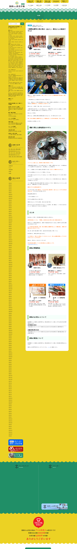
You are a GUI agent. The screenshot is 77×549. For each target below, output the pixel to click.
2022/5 (10, 275)
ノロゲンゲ (10, 54)
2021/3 (10, 301)
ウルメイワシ (14, 47)
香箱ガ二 (13, 80)
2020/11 (10, 309)
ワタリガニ (10, 82)
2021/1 (10, 305)
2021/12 (10, 284)
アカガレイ (10, 52)
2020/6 (10, 318)
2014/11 (10, 431)
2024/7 (10, 226)
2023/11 (10, 241)
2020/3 (10, 324)
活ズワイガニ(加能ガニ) (18, 79)
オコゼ (15, 58)
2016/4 (10, 411)
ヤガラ (17, 66)
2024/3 (10, 233)
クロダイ (20, 32)
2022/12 (10, 262)
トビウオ (20, 63)
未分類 (10, 171)
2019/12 (10, 330)
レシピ (10, 167)
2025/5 (10, 207)
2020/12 (10, 307)
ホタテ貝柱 (18, 87)
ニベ (15, 55)
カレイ (14, 31)
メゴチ (14, 66)
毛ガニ (20, 83)
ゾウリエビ (10, 127)
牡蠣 (9, 90)
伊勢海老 (14, 75)
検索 (22, 23)
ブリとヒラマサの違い (12, 116)
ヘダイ (20, 66)
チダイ (9, 113)
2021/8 (10, 292)
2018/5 (10, 365)
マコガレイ (19, 65)
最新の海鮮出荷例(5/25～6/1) (14, 151)
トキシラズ (13, 32)
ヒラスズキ (12, 38)
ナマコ (14, 96)
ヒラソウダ (12, 37)
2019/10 (10, 333)
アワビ (15, 90)
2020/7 (10, 316)
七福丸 (17, 134)
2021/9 (10, 290)
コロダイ (12, 57)
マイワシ (12, 50)
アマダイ (10, 34)
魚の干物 (10, 131)
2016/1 (10, 416)
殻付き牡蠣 (14, 95)
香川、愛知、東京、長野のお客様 (14, 149)
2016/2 (10, 414)
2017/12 (10, 375)
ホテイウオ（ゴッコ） (12, 51)
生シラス (12, 59)
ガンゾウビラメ (19, 67)
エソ (13, 52)
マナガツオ (12, 48)
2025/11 (10, 196)
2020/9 (10, 313)
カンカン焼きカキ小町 (19, 94)
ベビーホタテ (13, 87)
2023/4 (10, 254)
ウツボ (11, 31)
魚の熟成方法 (20, 138)
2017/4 (10, 390)
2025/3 (10, 211)
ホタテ (9, 87)
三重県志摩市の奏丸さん (33, 244)
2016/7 (10, 407)
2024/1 (10, 237)
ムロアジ (16, 57)
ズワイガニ (15, 127)
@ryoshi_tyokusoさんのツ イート (49, 469)
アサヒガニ (10, 75)
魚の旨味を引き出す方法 (12, 138)
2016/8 (10, 405)
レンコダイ (10, 36)
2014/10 (10, 433)
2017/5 (10, 388)
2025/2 (10, 213)
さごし (11, 61)
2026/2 (10, 190)
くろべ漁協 (10, 134)
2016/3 (10, 412)
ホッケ (9, 57)
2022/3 (10, 279)
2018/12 (10, 352)
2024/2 (10, 235)
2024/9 (10, 222)
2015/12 (10, 418)
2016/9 (10, 403)
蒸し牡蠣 (19, 88)
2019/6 (10, 341)
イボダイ (12, 41)
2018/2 (10, 371)
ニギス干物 (19, 131)
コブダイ (18, 47)
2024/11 (10, 218)
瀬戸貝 (18, 90)
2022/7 (10, 271)
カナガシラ (16, 113)
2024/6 (10, 228)
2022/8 (10, 269)
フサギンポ (13, 45)
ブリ (20, 60)
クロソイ (16, 63)
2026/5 (10, 184)
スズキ (17, 32)
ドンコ (9, 45)
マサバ (9, 63)
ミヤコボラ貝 (14, 92)
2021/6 (10, 296)
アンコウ (10, 47)
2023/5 (10, 252)
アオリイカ (10, 119)
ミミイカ (13, 70)
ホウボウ (15, 33)
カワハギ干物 (14, 131)
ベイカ (17, 70)
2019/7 (10, 339)
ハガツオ (17, 36)
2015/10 (10, 422)
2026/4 (10, 186)
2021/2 (10, 303)
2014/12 (10, 429)
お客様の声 (11, 165)
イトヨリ (12, 33)
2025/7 (10, 203)
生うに (11, 96)
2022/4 (10, 277)
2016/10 (10, 401)
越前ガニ (16, 83)
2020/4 (10, 322)
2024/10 (10, 220)
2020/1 (10, 328)
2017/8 (10, 382)
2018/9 (10, 358)
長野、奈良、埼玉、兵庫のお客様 (14, 152)
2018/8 (10, 360)
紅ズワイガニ (18, 75)
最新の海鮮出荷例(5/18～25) (14, 154)
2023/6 (10, 250)
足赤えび (10, 77)
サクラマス (19, 58)
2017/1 (10, 395)
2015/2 (10, 428)
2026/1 (10, 192)
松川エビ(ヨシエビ (16, 82)
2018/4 (10, 367)
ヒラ (9, 33)
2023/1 (10, 260)
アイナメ (18, 44)
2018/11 (10, 354)
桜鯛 (9, 44)
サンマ (20, 59)
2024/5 (10, 230)
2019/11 (10, 331)
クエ (13, 39)
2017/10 (10, 379)
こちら (49, 347)
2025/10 (10, 197)
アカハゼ (12, 44)
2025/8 (10, 201)
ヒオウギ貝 (19, 92)
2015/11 (10, 420)
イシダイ (10, 39)
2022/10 (10, 265)
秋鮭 (9, 31)
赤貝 (14, 94)
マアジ (11, 46)
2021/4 (10, 299)
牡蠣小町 (10, 95)
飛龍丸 (20, 134)
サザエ (16, 88)
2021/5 (10, 297)
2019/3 (10, 346)
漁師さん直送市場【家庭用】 (17, 4)
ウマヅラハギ (17, 50)
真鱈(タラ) (14, 67)
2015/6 (10, 424)
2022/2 (10, 280)
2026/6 (10, 182)
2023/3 (10, 256)
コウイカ (10, 70)
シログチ (14, 60)
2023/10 (10, 243)
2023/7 (10, 248)
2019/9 (10, 335)
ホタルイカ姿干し (16, 119)
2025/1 (10, 214)
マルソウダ (16, 37)
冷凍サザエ (18, 95)
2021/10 (10, 288)
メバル (9, 50)
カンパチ (19, 39)
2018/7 (10, 362)
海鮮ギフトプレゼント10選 (13, 108)
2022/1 (10, 282)
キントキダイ (16, 59)
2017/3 (10, 392)
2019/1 (10, 350)
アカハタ (16, 41)
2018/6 (10, 363)
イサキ (9, 32)
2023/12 (10, 239)
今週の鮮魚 (11, 169)
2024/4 (10, 231)
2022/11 (10, 263)
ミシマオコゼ (20, 33)
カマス (17, 62)
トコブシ (10, 92)
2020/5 (10, 320)
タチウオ (17, 31)
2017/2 (10, 394)
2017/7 (10, 384)
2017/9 (10, 380)
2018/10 (10, 356)
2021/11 (10, 286)
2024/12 (10, 216)
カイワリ (21, 31)
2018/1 (10, 373)
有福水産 (14, 134)
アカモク (10, 99)
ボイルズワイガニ (15, 77)
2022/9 (10, 267)
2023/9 (10, 245)
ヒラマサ (15, 39)
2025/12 (10, 194)
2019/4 (10, 345)
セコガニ (10, 80)
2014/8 (10, 435)
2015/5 (10, 426)
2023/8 (10, 247)
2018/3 (10, 369)
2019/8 (10, 337)
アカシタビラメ (17, 52)
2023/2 (10, 258)
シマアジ (20, 41)
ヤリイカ (20, 70)
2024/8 (10, 224)
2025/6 (10, 205)
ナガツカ (20, 37)
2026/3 (10, 188)
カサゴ (17, 60)
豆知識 (10, 173)
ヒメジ (21, 50)
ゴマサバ (12, 63)
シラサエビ (14, 76)
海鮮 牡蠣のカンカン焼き (17, 123)
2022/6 (10, 273)
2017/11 (10, 377)
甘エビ (17, 80)
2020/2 (10, 326)
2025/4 (10, 209)
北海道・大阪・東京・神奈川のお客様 (15, 156)
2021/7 (10, 294)
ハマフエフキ (12, 55)
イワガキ (12, 88)
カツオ (14, 36)
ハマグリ (12, 90)
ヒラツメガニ (12, 83)
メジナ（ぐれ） (14, 65)
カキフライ (13, 124)
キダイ (12, 113)
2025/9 (10, 199)
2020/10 (10, 311)
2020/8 (10, 314)
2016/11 (10, 399)
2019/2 (10, 348)
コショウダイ (18, 45)
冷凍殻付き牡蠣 (18, 124)
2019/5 (10, 343)
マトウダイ (15, 54)
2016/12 (10, 397)
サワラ (9, 41)
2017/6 (10, 386)
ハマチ (15, 44)
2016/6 (10, 409)
